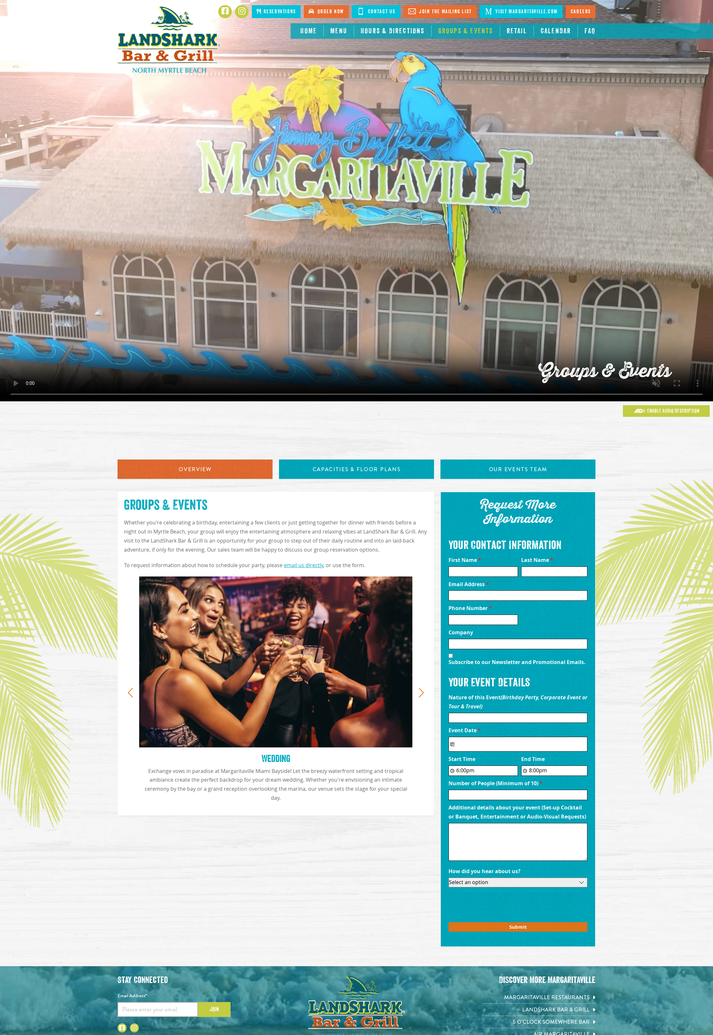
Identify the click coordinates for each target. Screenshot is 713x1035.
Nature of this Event (518, 702)
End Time (533, 759)
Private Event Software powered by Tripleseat (546, 935)
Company (461, 632)
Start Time (462, 759)
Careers (581, 11)
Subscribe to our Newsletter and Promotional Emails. (517, 662)
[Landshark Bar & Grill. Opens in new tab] (538, 1010)
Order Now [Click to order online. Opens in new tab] (326, 11)
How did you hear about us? (485, 871)
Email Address (469, 584)
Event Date (465, 730)
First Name (465, 560)
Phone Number (470, 608)
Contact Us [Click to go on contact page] (376, 11)
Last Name (537, 560)
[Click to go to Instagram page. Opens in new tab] (242, 11)
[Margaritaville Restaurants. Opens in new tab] (538, 997)
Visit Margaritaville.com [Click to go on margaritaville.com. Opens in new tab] (521, 11)
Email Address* (132, 995)
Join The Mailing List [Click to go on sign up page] (440, 11)
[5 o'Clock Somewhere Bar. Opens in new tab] (538, 1022)
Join (214, 1009)
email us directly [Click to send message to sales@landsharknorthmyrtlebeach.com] (303, 565)
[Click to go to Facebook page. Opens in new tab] (225, 11)
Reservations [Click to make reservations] (276, 11)
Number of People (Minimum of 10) (495, 783)
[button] (130, 693)
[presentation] (498, 903)
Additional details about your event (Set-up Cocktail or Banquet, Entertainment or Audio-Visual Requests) (518, 812)
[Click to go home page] (169, 39)
